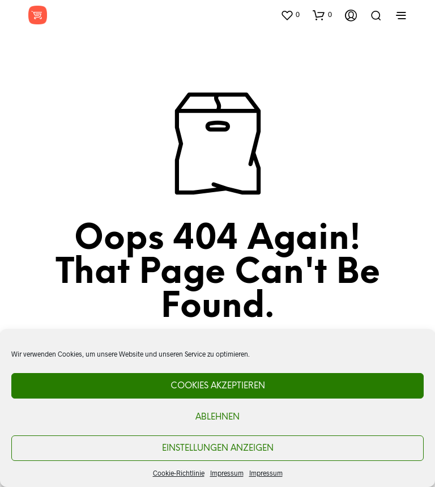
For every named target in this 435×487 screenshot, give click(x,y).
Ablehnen (217, 417)
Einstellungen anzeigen (218, 448)
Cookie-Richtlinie (178, 473)
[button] (290, 14)
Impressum (227, 473)
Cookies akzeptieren (217, 386)
